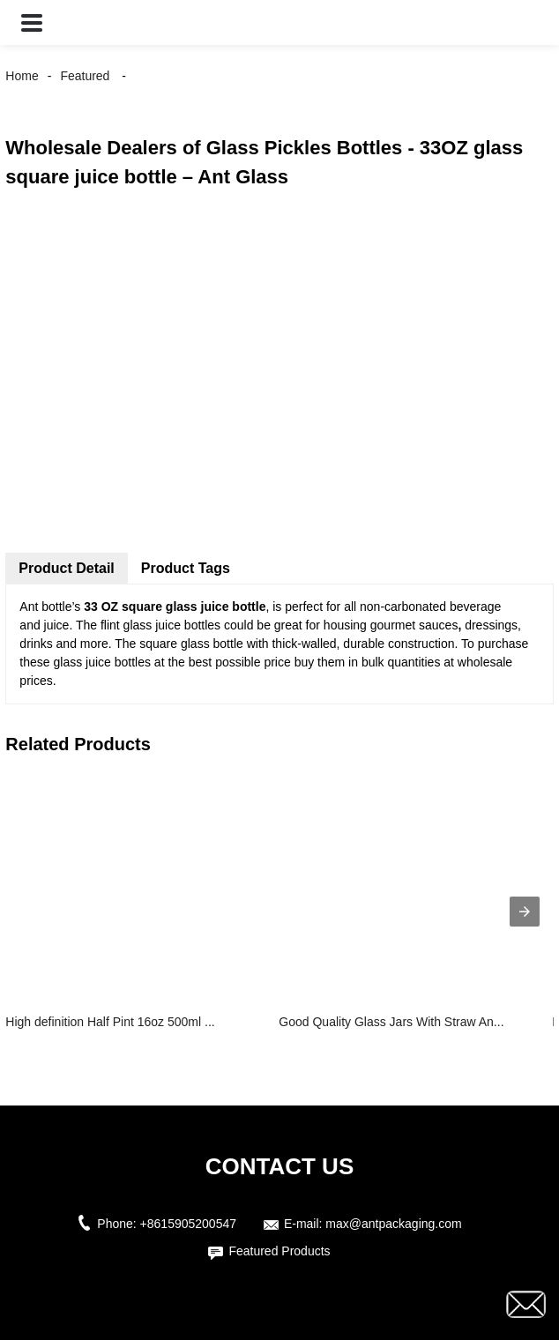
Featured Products (279, 1251)
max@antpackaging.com (393, 1224)
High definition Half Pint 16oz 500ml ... (109, 1022)
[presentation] (525, 912)
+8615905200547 (188, 1224)
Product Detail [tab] (66, 568)
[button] (31, 22)
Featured (84, 76)
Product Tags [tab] (185, 568)
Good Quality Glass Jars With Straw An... (391, 1022)
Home (21, 76)
